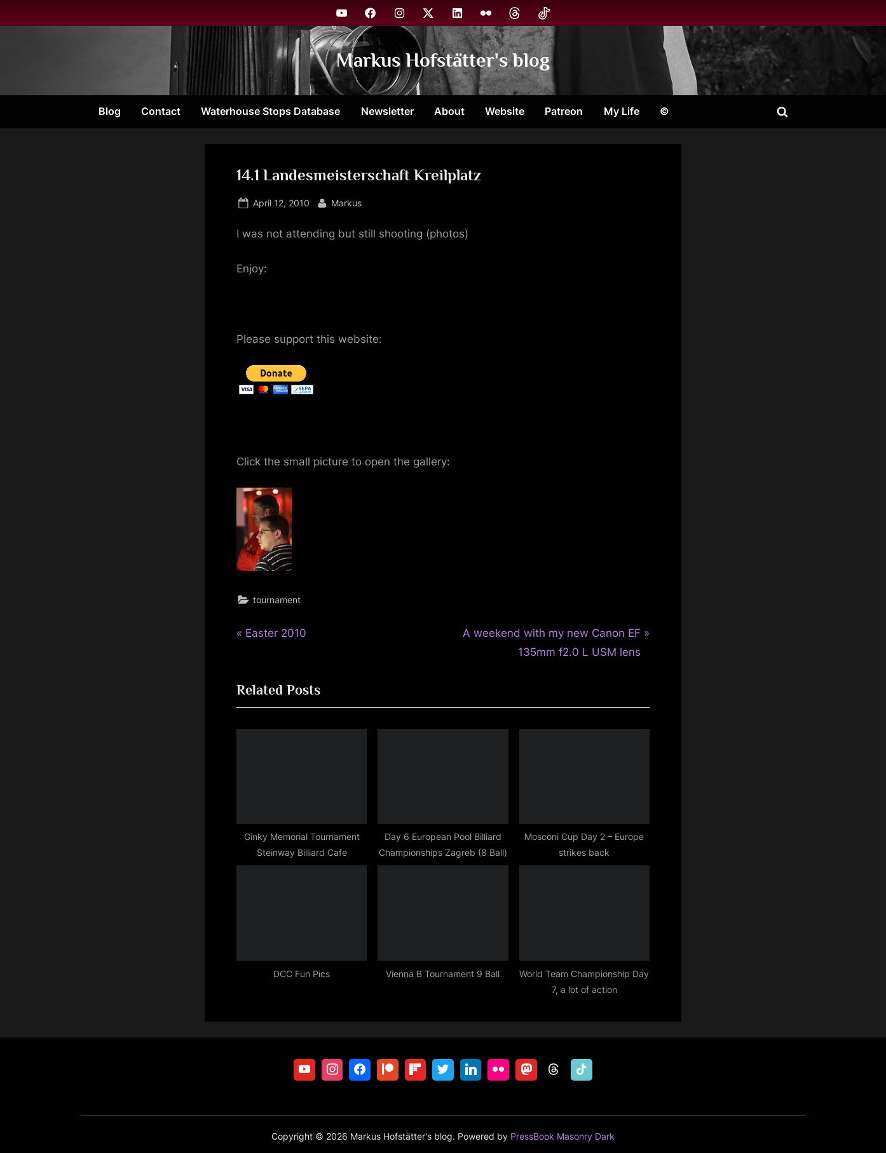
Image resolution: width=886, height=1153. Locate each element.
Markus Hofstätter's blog (443, 60)
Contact (161, 111)
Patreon (564, 111)
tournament (277, 599)
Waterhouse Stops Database (270, 111)
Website (504, 111)
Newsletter (387, 111)
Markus (346, 201)
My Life (621, 111)
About (449, 111)
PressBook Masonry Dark (562, 1136)
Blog (110, 111)
